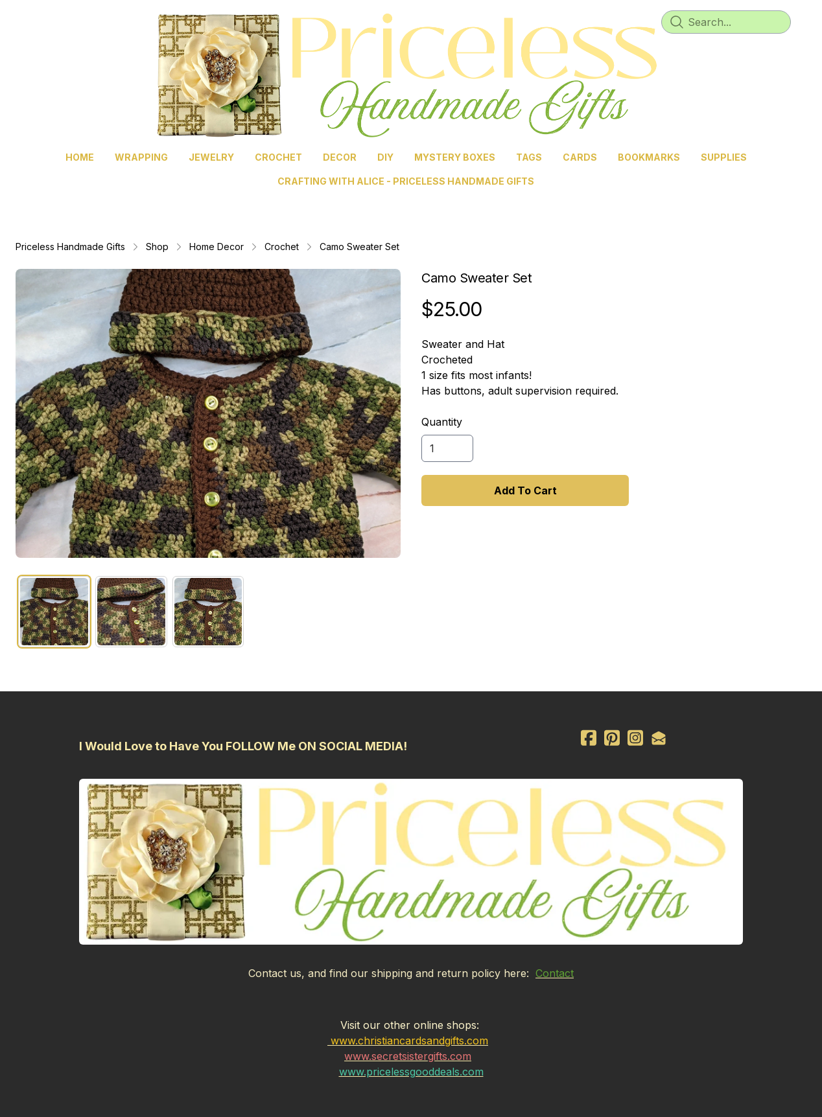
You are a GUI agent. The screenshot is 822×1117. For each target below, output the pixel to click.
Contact (554, 973)
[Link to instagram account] (635, 737)
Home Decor (216, 246)
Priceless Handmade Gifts (70, 246)
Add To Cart (525, 490)
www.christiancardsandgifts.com (409, 1040)
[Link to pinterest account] (612, 737)
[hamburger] (41, 20)
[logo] (411, 75)
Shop (157, 246)
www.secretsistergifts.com (407, 1056)
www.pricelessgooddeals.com (411, 1071)
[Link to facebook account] (588, 737)
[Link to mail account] (658, 737)
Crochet (281, 246)
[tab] (54, 612)
